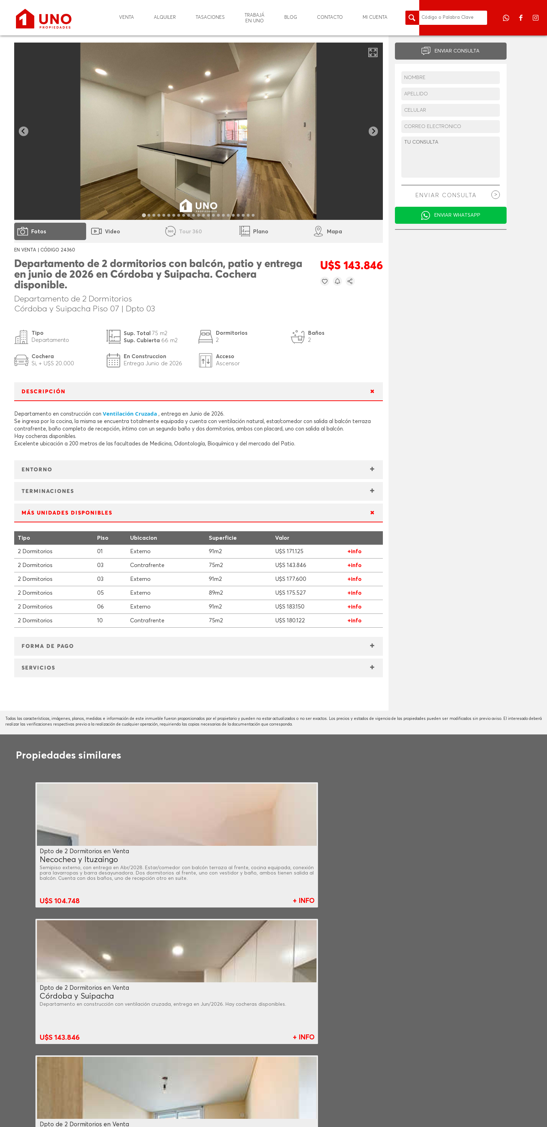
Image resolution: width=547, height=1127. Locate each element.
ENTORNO (37, 469)
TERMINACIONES (48, 491)
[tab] (144, 215)
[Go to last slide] (23, 131)
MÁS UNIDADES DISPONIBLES (67, 513)
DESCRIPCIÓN (44, 391)
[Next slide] (373, 131)
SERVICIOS (38, 668)
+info (354, 551)
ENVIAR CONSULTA (457, 51)
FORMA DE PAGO (48, 646)
